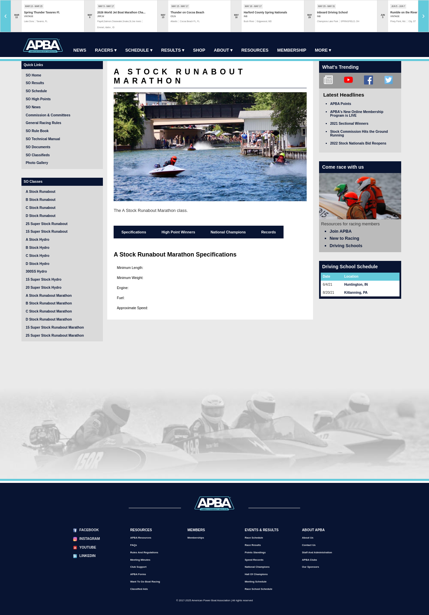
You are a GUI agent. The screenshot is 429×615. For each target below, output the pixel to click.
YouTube (87, 547)
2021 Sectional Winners (349, 123)
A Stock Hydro (37, 239)
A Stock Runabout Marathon (49, 295)
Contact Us (309, 545)
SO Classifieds (38, 155)
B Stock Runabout (41, 200)
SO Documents (38, 147)
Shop (199, 50)
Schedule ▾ (138, 50)
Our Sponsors (310, 566)
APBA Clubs (309, 559)
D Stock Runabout (41, 216)
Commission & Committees (48, 115)
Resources (254, 50)
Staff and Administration (317, 552)
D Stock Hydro (38, 264)
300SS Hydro (36, 271)
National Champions (228, 232)
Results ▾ (172, 50)
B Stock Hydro (38, 247)
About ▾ (223, 50)
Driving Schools (346, 245)
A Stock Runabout (40, 191)
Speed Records (254, 559)
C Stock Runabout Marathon (49, 311)
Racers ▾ (106, 50)
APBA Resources (140, 537)
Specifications (133, 232)
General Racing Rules (43, 123)
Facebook (89, 530)
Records (268, 232)
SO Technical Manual (43, 139)
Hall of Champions (256, 574)
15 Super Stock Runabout (47, 231)
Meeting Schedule (255, 581)
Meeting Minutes (140, 559)
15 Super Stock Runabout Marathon (55, 327)
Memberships (195, 537)
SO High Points (38, 99)
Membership (291, 50)
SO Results (35, 83)
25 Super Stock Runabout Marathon (55, 335)
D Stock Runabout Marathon (49, 319)
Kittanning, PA (356, 292)
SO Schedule (36, 91)
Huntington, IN (356, 284)
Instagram (89, 539)
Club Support (138, 566)
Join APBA (341, 231)
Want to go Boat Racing (145, 581)
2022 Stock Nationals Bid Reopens (358, 143)
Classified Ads (139, 589)
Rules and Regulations (144, 552)
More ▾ (323, 50)
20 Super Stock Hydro (43, 287)
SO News (33, 107)
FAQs (133, 545)
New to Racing (344, 238)
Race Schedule (254, 537)
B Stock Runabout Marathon (49, 303)
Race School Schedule (258, 589)
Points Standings (255, 552)
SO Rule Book (37, 131)
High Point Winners (178, 232)
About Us (307, 537)
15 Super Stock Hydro (43, 279)
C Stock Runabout (41, 208)
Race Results (253, 545)
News (79, 50)
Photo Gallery (37, 163)
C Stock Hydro (38, 256)
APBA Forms (138, 574)
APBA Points (340, 104)
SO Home (33, 75)
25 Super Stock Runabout (47, 224)
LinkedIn (87, 556)
